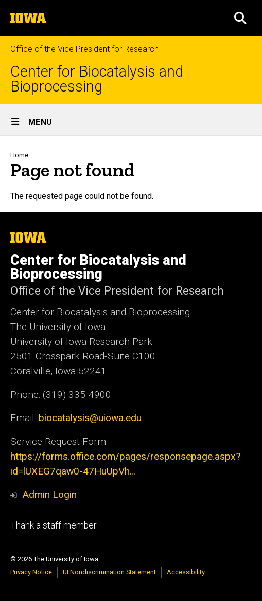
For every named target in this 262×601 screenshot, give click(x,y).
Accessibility (186, 572)
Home (19, 155)
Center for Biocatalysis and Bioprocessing (96, 79)
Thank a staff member (53, 525)
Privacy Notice (31, 572)
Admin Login (49, 494)
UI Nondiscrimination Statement (109, 572)
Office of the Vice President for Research (84, 49)
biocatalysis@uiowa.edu (90, 418)
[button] (240, 18)
